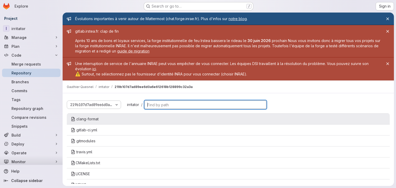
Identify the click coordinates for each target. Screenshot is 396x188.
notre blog (238, 18)
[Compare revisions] (31, 117)
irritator (133, 104)
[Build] (31, 135)
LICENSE (80, 174)
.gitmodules (83, 141)
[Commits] (31, 90)
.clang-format (85, 119)
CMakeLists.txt (85, 163)
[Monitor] (31, 161)
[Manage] (31, 37)
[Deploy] (31, 144)
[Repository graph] (31, 108)
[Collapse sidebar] (31, 181)
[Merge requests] (31, 64)
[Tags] (31, 99)
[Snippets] (31, 126)
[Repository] (31, 73)
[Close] (388, 19)
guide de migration (133, 51)
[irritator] (31, 28)
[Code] (31, 55)
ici (94, 69)
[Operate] (31, 153)
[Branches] (31, 82)
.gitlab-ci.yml (84, 130)
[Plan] (31, 46)
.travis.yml (81, 152)
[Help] (31, 171)
